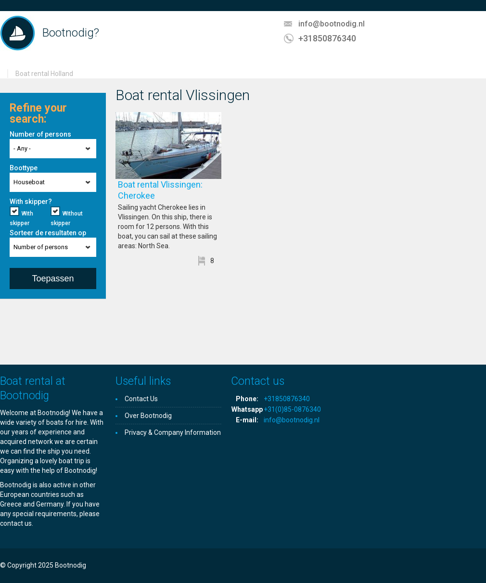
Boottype (24, 168)
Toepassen (53, 278)
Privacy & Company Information (173, 432)
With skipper (21, 218)
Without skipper (67, 218)
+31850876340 (327, 38)
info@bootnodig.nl (331, 23)
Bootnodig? (70, 32)
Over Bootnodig (148, 415)
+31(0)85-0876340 (292, 409)
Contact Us (141, 399)
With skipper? (31, 201)
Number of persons (40, 134)
